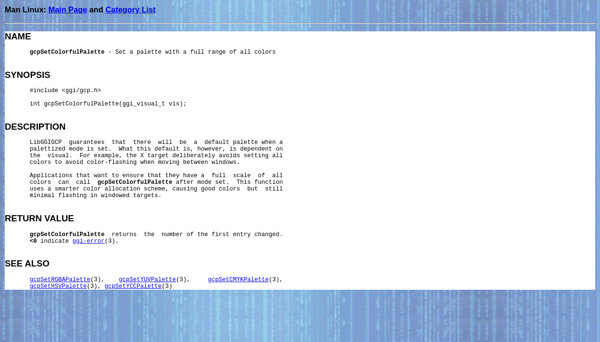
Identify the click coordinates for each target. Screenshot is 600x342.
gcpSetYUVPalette (147, 279)
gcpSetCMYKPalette (238, 279)
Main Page (67, 9)
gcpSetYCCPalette (133, 286)
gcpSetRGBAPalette (60, 279)
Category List (130, 9)
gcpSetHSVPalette (58, 286)
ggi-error (89, 241)
